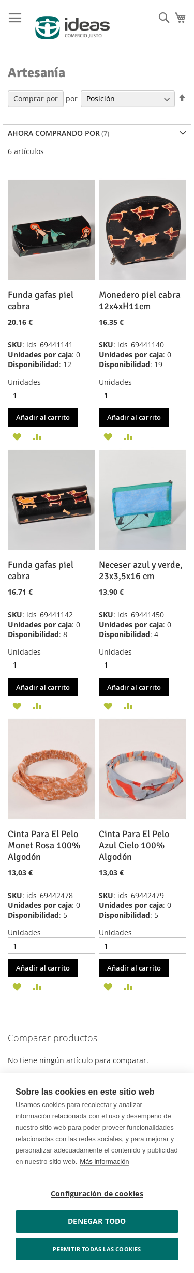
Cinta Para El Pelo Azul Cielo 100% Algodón (134, 845)
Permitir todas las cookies (97, 1249)
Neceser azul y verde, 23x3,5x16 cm (141, 570)
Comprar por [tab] (35, 98)
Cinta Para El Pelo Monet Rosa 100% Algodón (44, 845)
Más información (104, 1161)
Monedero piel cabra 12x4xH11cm (140, 300)
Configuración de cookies (97, 1194)
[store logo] (72, 27)
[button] (17, 436)
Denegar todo (97, 1221)
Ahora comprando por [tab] (54, 133)
